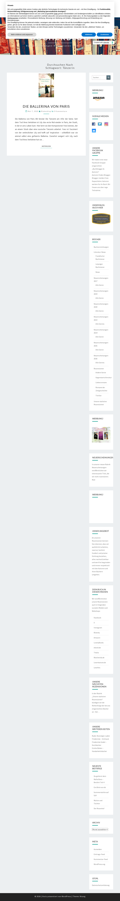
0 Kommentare (60, 111)
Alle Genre (100, 285)
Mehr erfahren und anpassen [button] (22, 34)
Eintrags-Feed (99, 854)
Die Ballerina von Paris (46, 106)
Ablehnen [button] (88, 34)
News (98, 272)
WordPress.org (99, 864)
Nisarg (82, 896)
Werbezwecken (12, 18)
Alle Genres (100, 324)
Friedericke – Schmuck (100, 739)
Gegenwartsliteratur (104, 377)
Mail (93, 480)
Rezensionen (99, 368)
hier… (97, 712)
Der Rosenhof (99, 808)
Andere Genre (101, 372)
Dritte (56, 14)
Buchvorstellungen (101, 247)
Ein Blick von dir (100, 787)
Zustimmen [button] (104, 34)
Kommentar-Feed (101, 859)
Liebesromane (101, 382)
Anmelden (98, 849)
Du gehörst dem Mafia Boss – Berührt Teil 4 (100, 779)
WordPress (66, 896)
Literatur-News (100, 252)
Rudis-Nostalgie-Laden (101, 736)
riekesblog (46, 111)
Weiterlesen (47, 146)
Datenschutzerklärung (100, 885)
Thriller (99, 395)
